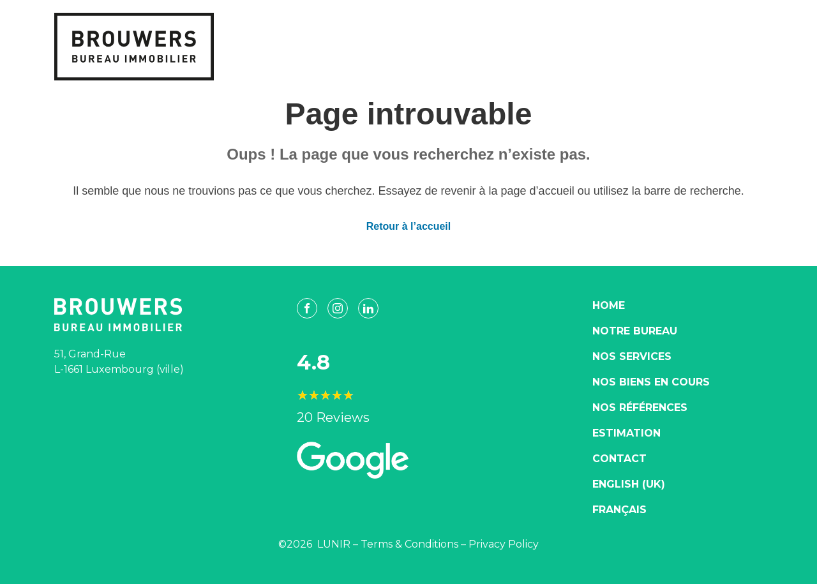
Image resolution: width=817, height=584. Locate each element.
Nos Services (631, 356)
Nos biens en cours (651, 382)
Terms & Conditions (409, 544)
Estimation (626, 433)
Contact (619, 459)
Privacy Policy (503, 544)
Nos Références (639, 407)
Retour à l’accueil (408, 226)
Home (608, 305)
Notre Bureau (634, 331)
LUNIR (333, 544)
